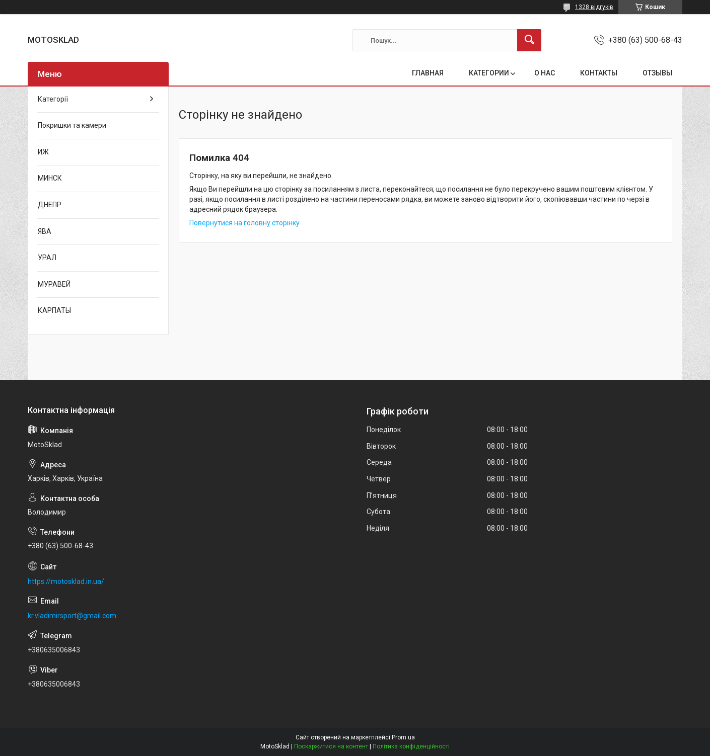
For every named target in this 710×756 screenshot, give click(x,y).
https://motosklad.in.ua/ (66, 581)
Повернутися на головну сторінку (244, 223)
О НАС (544, 73)
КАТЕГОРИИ (489, 73)
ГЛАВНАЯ (428, 73)
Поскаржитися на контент (331, 746)
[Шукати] (529, 40)
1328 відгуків (594, 7)
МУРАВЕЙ (54, 284)
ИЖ (43, 152)
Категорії (53, 99)
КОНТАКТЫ (598, 73)
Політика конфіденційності (411, 746)
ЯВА (44, 231)
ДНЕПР (49, 205)
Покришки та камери (72, 125)
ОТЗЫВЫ (657, 73)
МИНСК (50, 178)
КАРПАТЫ (54, 310)
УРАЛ (47, 258)
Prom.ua (403, 737)
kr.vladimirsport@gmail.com (72, 616)
